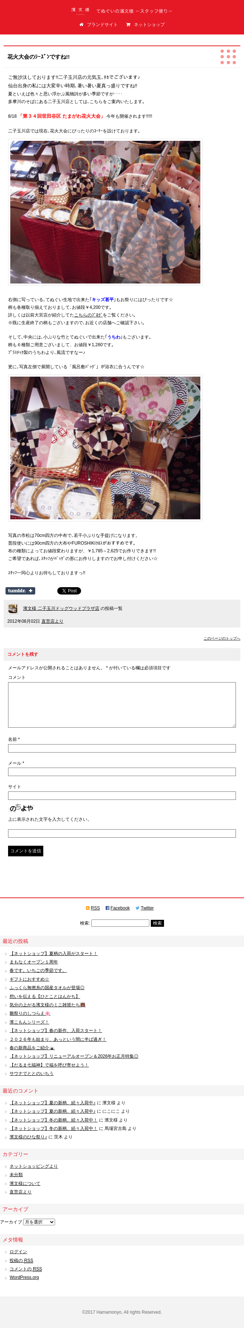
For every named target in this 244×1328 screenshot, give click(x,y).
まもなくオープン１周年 (34, 962)
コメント (17, 677)
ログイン (18, 1251)
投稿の (21, 1260)
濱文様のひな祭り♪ (28, 1136)
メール (16, 763)
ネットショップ (145, 24)
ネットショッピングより (34, 1166)
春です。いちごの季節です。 (38, 970)
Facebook (120, 908)
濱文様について (25, 1183)
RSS (95, 908)
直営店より (52, 621)
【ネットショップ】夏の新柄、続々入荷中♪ (52, 1102)
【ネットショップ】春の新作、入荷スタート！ (56, 1030)
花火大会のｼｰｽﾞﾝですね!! (38, 57)
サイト (14, 786)
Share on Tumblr (20, 591)
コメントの (26, 1269)
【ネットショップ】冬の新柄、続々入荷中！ (54, 1120)
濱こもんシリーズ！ (29, 1022)
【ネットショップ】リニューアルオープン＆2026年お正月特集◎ (74, 1056)
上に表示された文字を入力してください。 (50, 819)
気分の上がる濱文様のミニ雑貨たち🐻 (47, 1004)
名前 (14, 739)
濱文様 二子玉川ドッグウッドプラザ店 (61, 608)
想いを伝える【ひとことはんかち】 (45, 996)
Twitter (147, 908)
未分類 (16, 1174)
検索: (85, 923)
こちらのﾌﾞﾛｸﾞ (88, 315)
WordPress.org (24, 1277)
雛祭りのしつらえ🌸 (30, 1013)
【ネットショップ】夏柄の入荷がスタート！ (54, 953)
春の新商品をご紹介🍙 (32, 1047)
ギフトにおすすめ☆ (29, 979)
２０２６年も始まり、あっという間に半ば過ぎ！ (58, 1039)
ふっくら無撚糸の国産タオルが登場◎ (47, 987)
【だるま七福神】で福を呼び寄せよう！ (49, 1065)
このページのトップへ (222, 638)
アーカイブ (11, 1222)
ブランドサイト (98, 24)
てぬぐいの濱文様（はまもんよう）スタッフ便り (122, 12)
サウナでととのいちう (32, 1073)
